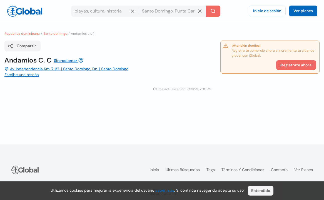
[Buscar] (213, 11)
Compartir (22, 46)
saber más (164, 190)
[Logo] (25, 11)
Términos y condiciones (242, 169)
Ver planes (303, 10)
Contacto (279, 169)
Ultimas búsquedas (183, 169)
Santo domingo (55, 33)
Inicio (154, 169)
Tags (210, 169)
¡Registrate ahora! (296, 65)
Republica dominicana (22, 33)
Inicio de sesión (267, 10)
